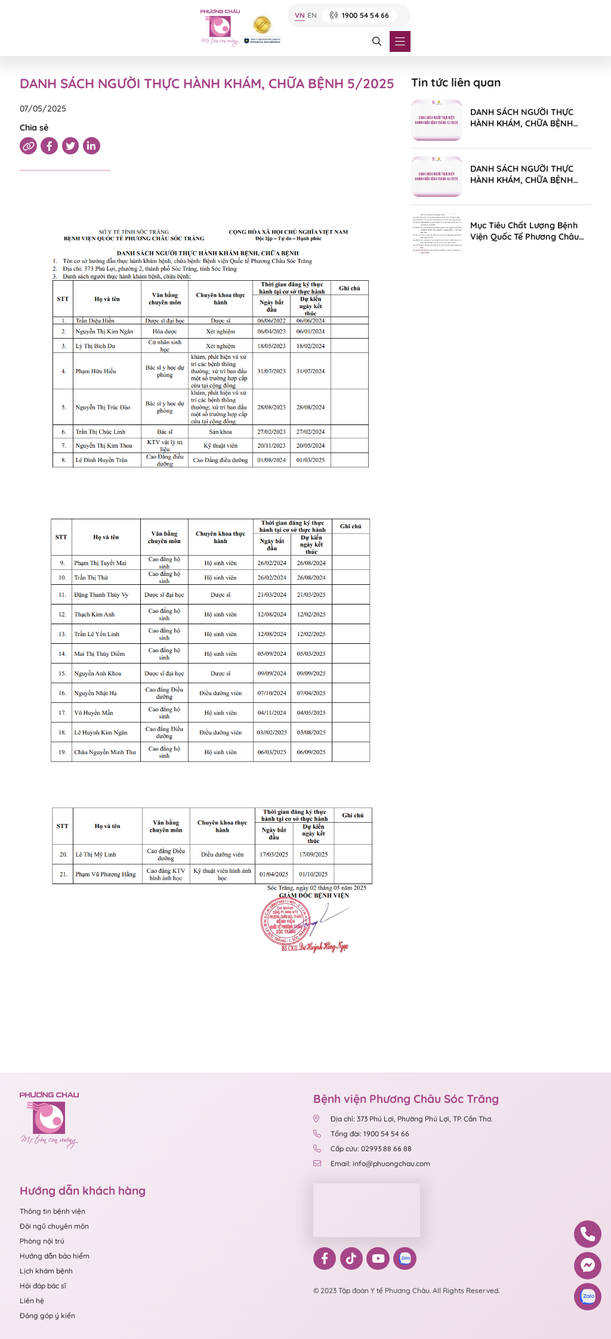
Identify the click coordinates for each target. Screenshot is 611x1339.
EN (312, 15)
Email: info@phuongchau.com (371, 1163)
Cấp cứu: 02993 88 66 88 (362, 1148)
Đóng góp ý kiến (47, 1315)
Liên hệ (32, 1300)
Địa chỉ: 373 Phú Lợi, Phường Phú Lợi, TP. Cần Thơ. (402, 1118)
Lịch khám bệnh (46, 1270)
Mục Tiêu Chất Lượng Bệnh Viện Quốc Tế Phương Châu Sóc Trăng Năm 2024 (524, 231)
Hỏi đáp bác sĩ (43, 1285)
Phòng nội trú (42, 1240)
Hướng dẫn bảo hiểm (55, 1255)
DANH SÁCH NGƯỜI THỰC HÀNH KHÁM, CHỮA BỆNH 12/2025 (521, 118)
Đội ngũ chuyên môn (54, 1226)
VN (300, 15)
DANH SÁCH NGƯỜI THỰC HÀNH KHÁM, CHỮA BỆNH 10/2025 (521, 174)
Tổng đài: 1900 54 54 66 (362, 1133)
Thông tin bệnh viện (52, 1211)
